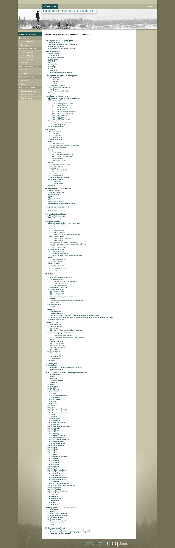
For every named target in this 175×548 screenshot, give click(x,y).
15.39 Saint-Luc (52, 447)
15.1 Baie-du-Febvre (53, 374)
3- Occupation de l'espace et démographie (61, 76)
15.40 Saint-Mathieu (53, 449)
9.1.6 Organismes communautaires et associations (64, 234)
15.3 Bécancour (52, 378)
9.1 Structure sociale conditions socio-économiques (63, 223)
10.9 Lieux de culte (53, 302)
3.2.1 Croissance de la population (59, 87)
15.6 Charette (51, 384)
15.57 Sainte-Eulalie (53, 481)
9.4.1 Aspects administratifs (57, 259)
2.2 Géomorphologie (53, 55)
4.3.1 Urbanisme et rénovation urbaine (61, 123)
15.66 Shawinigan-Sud (54, 498)
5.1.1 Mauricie (53, 134)
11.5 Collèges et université (55, 319)
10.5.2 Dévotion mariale (56, 293)
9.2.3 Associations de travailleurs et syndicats (63, 242)
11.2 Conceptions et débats (55, 313)
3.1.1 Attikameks (54, 79)
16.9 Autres (50, 525)
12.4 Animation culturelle (55, 334)
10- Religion (50, 274)
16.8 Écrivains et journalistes (56, 523)
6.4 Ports (49, 196)
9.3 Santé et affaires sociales (56, 250)
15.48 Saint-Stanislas (53, 464)
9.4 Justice (50, 257)
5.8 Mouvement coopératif (55, 179)
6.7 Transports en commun (55, 202)
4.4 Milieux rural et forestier (55, 126)
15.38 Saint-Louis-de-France (56, 445)
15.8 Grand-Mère (52, 388)
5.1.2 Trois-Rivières (55, 135)
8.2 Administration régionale (56, 218)
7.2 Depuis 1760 (52, 211)
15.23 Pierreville (52, 416)
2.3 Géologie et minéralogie (55, 57)
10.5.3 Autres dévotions (56, 295)
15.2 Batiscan (51, 376)
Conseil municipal (27, 98)
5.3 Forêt (49, 141)
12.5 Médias (50, 339)
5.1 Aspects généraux (54, 132)
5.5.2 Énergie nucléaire (56, 158)
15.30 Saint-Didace (53, 430)
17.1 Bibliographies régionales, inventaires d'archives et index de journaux (71, 530)
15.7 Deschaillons (52, 386)
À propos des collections (28, 34)
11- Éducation (50, 310)
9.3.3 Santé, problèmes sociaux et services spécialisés (65, 255)
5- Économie (50, 130)
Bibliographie (24, 38)
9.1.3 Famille (53, 229)
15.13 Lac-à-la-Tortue (53, 397)
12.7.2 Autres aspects (55, 355)
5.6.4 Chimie (53, 174)
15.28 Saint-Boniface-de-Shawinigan (58, 426)
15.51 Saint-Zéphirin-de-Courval (57, 470)
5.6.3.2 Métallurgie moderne (60, 172)
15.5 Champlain (52, 382)
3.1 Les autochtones (53, 77)
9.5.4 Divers (53, 270)
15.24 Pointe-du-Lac (53, 418)
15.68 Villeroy (51, 502)
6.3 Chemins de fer (53, 194)
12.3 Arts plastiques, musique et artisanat (60, 332)
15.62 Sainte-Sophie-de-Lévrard (57, 491)
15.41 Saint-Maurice (53, 451)
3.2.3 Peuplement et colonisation (59, 91)
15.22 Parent (51, 415)
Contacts (149, 6)
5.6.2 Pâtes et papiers (56, 166)
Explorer (24, 73)
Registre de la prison (28, 91)
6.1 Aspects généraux (54, 190)
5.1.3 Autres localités (55, 137)
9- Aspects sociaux (52, 221)
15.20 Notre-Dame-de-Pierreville (57, 411)
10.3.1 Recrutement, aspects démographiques (63, 281)
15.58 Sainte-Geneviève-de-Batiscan (58, 483)
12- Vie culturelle (51, 322)
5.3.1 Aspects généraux (56, 143)
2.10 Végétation (52, 70)
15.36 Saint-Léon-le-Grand (55, 441)
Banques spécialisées (27, 87)
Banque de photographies (28, 66)
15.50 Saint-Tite (52, 468)
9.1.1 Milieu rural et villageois (58, 225)
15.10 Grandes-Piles (53, 392)
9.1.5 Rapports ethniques (57, 232)
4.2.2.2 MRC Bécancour (59, 107)
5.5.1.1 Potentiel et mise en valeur (62, 154)
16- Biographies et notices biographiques (61, 508)
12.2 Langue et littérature (55, 326)
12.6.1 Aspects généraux (56, 343)
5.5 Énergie (50, 151)
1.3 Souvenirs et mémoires (55, 46)
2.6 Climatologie (52, 63)
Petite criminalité (27, 95)
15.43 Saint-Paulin (52, 455)
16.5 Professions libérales (55, 517)
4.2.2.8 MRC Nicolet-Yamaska (61, 119)
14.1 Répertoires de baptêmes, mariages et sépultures (64, 367)
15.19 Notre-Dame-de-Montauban (57, 409)
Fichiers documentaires (27, 49)
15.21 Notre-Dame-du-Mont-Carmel (58, 413)
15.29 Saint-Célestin (53, 428)
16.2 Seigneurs (51, 511)
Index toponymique (27, 56)
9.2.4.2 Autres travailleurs (60, 248)
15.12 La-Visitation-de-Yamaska (57, 395)
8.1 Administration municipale (56, 216)
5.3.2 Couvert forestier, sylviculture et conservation (64, 145)
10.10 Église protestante (54, 304)
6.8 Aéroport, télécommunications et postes (61, 203)
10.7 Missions (51, 299)
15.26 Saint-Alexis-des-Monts (56, 422)
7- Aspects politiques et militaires (58, 207)
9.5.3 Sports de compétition (57, 269)
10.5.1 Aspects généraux (56, 291)
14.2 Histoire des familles (55, 369)
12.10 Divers (51, 360)
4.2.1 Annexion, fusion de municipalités (61, 102)
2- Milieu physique (52, 51)
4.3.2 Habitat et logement (57, 125)
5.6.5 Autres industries (56, 175)
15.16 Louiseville (52, 403)
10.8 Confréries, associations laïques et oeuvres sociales (65, 300)
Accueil (22, 6)
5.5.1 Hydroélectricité (55, 153)
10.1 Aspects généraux (54, 276)
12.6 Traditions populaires (55, 341)
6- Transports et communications (58, 188)
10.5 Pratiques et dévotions (55, 289)
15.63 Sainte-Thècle (53, 493)
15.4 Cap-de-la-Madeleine (55, 380)
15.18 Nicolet (51, 407)
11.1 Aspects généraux (54, 311)
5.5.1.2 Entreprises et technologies (62, 156)
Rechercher (25, 45)
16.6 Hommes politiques (54, 519)
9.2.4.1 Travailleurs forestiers (61, 246)
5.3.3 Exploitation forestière (57, 147)
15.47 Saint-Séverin (53, 462)
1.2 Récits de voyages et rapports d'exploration (62, 44)
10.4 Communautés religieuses (57, 287)
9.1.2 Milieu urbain (55, 227)
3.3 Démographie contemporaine (57, 93)
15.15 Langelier (52, 401)
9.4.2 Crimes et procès (56, 261)
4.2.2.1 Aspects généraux (60, 105)
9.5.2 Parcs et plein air (56, 267)
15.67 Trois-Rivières (53, 500)
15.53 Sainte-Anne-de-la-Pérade (57, 474)
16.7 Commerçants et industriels (57, 521)
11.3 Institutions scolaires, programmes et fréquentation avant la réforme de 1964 (73, 315)
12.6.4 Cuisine (53, 349)
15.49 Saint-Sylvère (53, 466)
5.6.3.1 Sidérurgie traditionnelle (61, 170)
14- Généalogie (51, 366)
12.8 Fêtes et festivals (54, 357)
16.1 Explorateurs (52, 509)
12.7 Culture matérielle (54, 351)
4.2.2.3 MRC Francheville (60, 109)
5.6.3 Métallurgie (54, 168)
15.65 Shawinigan (52, 496)
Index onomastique (27, 59)
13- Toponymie (51, 364)
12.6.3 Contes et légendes (57, 347)
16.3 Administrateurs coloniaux (57, 513)
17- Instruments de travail (55, 528)
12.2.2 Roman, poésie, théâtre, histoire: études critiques (66, 330)
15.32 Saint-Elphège (53, 434)
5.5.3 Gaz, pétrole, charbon (57, 160)
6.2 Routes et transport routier (56, 192)
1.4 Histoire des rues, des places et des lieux (61, 48)
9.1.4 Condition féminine (56, 230)
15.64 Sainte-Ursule (53, 495)
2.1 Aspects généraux (54, 53)
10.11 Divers (51, 306)
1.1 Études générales (53, 42)
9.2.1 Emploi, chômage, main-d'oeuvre (61, 238)
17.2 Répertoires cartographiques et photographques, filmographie (68, 532)
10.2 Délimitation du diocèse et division (59, 278)
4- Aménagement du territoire (56, 96)
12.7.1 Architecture (55, 353)
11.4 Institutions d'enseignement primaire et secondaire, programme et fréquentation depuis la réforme (80, 317)
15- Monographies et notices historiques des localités (66, 373)
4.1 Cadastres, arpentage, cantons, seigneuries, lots (63, 98)
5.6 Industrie (51, 162)
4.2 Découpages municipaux (56, 100)
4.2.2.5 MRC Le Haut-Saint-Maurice (63, 113)
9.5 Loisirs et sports (53, 263)
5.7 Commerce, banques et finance (58, 177)
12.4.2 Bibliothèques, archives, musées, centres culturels (66, 337)
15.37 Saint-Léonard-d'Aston (56, 443)
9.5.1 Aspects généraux (56, 265)
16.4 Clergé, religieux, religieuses (57, 515)
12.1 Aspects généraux (54, 324)
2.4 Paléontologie (52, 59)
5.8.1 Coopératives (55, 181)
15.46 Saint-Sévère (53, 460)
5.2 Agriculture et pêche (54, 139)
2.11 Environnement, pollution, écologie (59, 72)
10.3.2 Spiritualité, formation (57, 283)
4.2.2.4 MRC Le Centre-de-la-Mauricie (63, 111)
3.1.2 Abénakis (53, 81)
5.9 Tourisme (51, 185)
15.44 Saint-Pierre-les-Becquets (57, 456)
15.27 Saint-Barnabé (53, 424)
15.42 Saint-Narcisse (53, 453)
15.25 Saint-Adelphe (53, 420)
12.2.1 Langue (53, 328)
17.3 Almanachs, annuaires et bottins (59, 534)
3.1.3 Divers (53, 83)
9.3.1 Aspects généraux (56, 251)
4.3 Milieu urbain (52, 121)
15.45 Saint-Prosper (53, 458)
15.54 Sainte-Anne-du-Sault (55, 476)
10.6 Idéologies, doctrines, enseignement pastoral (63, 297)
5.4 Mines (50, 149)
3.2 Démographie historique (56, 85)
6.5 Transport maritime (54, 198)
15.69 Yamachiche (52, 504)
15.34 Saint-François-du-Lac (56, 437)
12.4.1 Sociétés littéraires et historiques (61, 336)
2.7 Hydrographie (52, 65)
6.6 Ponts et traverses (54, 200)
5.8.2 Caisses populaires (56, 183)
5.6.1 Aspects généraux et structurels (60, 164)
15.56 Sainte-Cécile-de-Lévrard (57, 479)
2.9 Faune (50, 68)
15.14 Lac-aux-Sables (53, 399)
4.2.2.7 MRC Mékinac (58, 117)
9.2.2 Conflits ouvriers (56, 240)
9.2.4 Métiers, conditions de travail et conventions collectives (67, 244)
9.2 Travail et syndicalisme (55, 236)
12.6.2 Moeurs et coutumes (57, 345)
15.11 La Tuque (52, 394)
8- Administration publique (55, 214)
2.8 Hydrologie (51, 67)
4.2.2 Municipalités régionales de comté (61, 104)
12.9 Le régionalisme (53, 358)
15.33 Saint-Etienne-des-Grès (56, 435)
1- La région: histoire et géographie (59, 41)
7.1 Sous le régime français (55, 209)
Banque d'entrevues (26, 77)
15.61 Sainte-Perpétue (54, 489)
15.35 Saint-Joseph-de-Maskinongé (58, 439)
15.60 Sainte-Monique (54, 487)
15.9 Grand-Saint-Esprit (54, 390)
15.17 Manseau (51, 405)
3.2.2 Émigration (54, 89)
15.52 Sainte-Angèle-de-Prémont (57, 472)
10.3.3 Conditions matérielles (58, 285)
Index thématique (27, 41)
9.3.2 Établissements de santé (58, 253)
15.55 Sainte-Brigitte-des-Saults (57, 477)
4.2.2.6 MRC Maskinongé (60, 115)
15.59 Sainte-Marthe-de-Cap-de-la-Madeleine (61, 485)
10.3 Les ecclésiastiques (54, 279)
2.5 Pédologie (51, 61)
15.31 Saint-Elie (52, 432)
